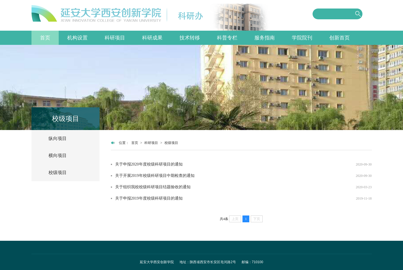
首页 (45, 38)
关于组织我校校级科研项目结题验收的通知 (153, 187)
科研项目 (115, 38)
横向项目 (57, 155)
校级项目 (57, 172)
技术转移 (190, 38)
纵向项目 (57, 138)
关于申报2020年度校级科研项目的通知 (149, 164)
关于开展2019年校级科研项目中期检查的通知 (155, 175)
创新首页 (339, 38)
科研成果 (152, 38)
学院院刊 (302, 38)
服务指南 (264, 38)
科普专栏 (227, 38)
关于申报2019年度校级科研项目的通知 (149, 198)
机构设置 (77, 38)
